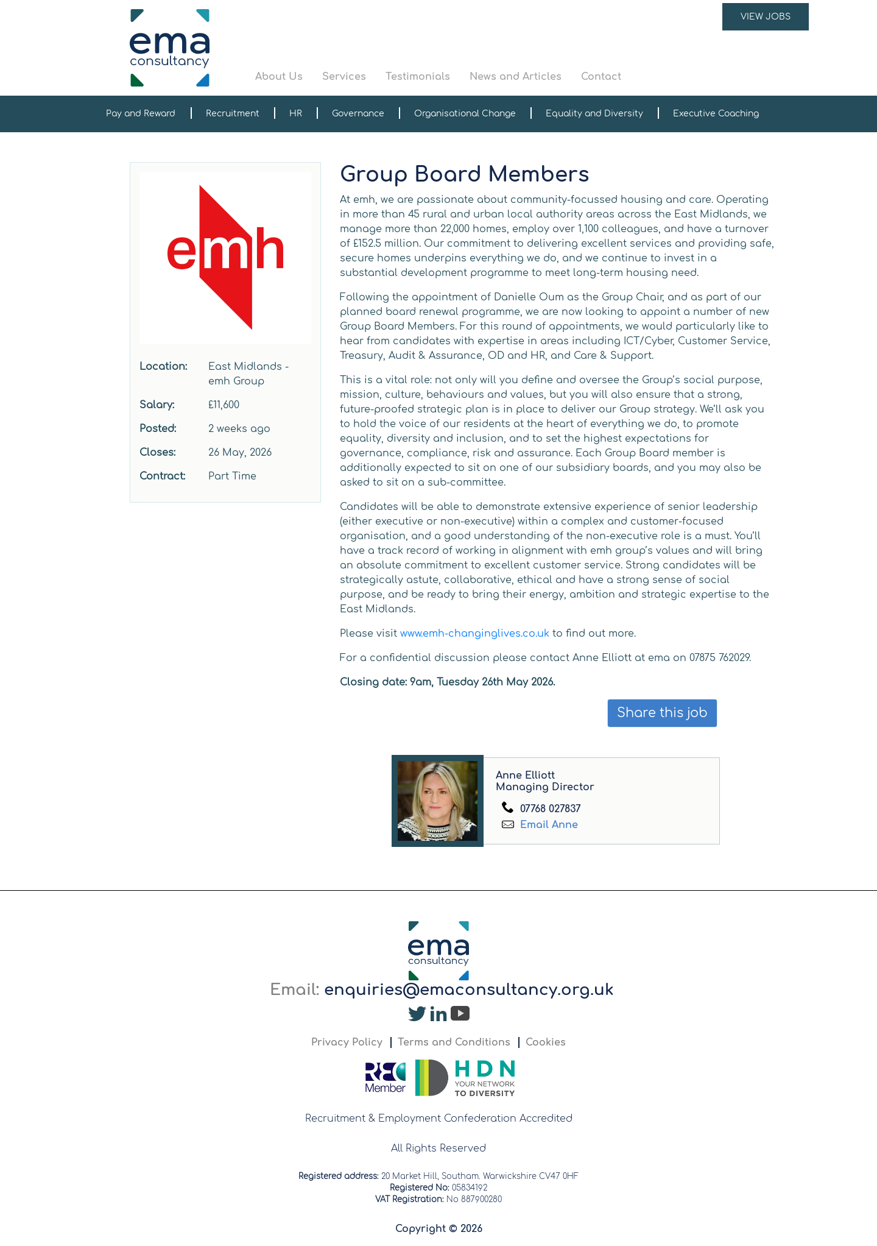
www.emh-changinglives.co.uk (474, 633)
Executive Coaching (716, 113)
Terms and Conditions (454, 1042)
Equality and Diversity (594, 113)
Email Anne (547, 824)
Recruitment (232, 113)
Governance (358, 113)
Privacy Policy (346, 1042)
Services (344, 76)
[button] (532, 48)
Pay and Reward (140, 113)
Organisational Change (465, 113)
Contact (601, 76)
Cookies (546, 1042)
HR (295, 113)
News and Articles (516, 76)
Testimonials (418, 76)
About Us (279, 76)
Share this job (662, 713)
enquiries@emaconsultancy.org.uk (469, 990)
